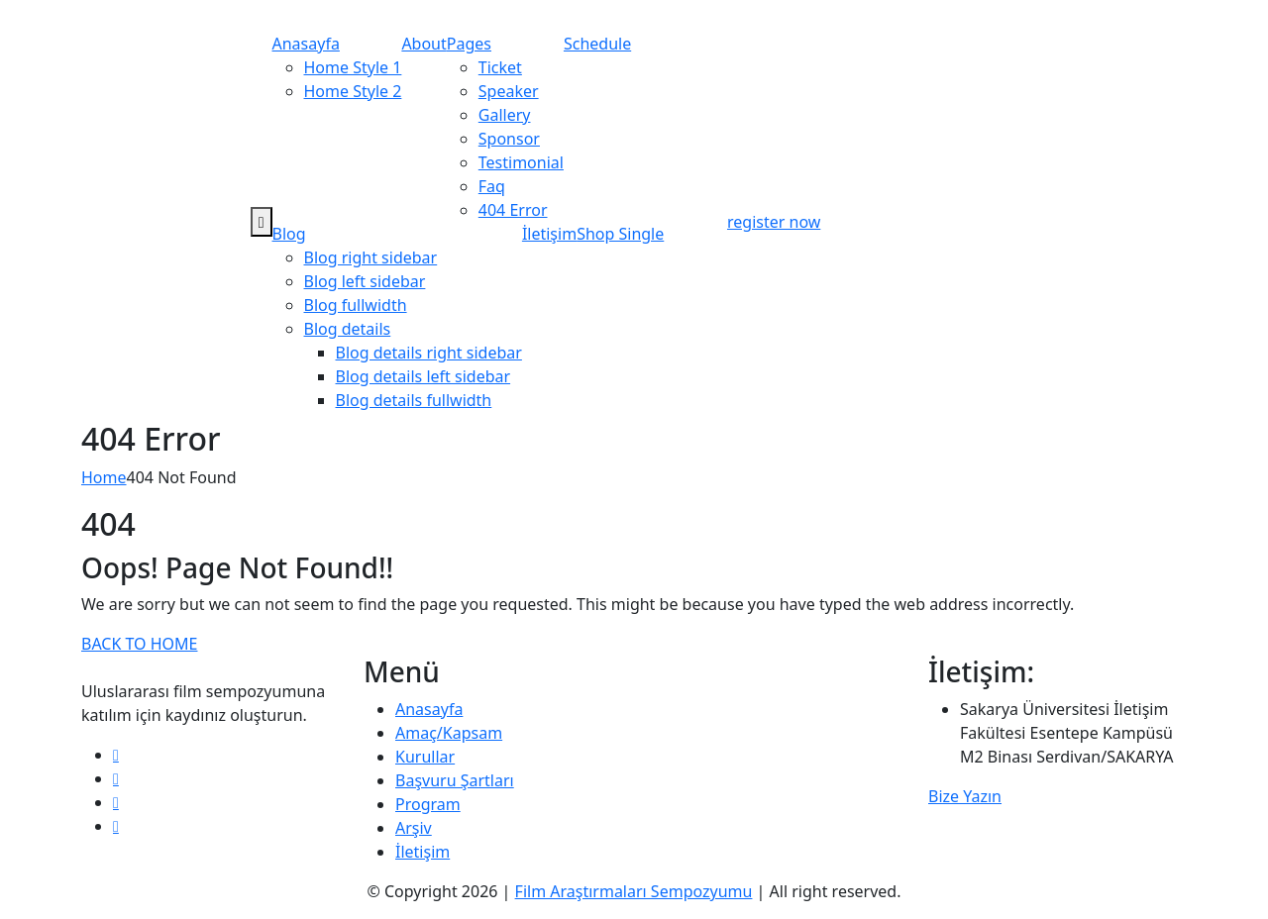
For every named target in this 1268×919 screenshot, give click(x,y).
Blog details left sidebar (423, 376)
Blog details (347, 329)
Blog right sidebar (371, 257)
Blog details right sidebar (429, 352)
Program (428, 804)
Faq (491, 186)
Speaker (508, 91)
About (423, 43)
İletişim (549, 234)
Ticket (500, 67)
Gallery (504, 115)
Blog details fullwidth (414, 400)
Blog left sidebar (365, 281)
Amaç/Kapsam (448, 733)
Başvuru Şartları (454, 780)
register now (773, 222)
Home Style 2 (353, 91)
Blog (289, 234)
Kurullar (425, 756)
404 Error (513, 210)
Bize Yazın (965, 796)
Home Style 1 (353, 67)
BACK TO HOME (139, 644)
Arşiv (413, 828)
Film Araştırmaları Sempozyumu (634, 891)
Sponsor (509, 139)
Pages (469, 43)
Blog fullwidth (355, 305)
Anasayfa (306, 43)
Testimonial (521, 162)
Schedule (597, 43)
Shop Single (620, 234)
